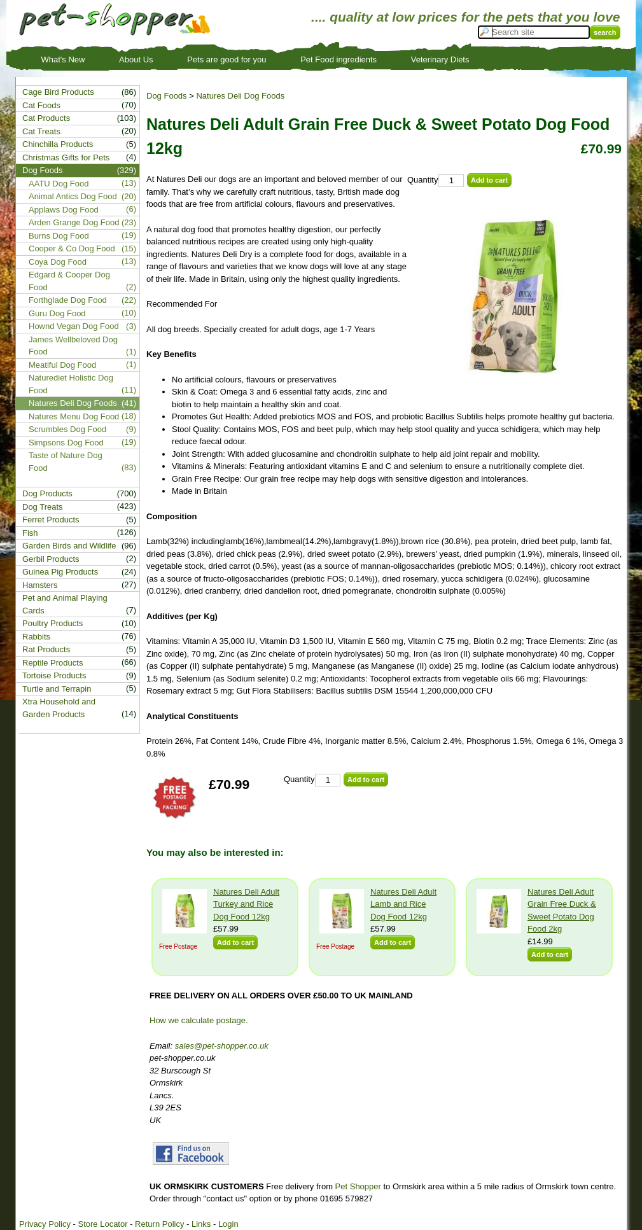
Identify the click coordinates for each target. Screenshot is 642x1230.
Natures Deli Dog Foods (240, 96)
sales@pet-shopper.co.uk (222, 1046)
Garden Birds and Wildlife (69, 545)
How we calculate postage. (199, 1020)
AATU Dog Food (58, 183)
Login (228, 1224)
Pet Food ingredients (338, 59)
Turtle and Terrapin (56, 689)
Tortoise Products (54, 675)
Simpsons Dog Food (66, 442)
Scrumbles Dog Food (67, 429)
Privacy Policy (45, 1224)
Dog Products (47, 493)
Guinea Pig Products (60, 572)
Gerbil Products (51, 559)
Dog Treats (42, 507)
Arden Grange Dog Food (74, 222)
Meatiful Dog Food (62, 365)
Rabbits (36, 636)
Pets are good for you (226, 59)
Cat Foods (41, 105)
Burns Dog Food (59, 236)
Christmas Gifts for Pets (65, 157)
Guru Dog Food (57, 313)
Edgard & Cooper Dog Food (69, 281)
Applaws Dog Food (64, 209)
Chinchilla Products (57, 144)
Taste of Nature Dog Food (65, 462)
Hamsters (40, 585)
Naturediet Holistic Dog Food (71, 384)
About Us (136, 59)
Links (201, 1224)
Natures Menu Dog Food (74, 416)
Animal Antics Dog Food (73, 196)
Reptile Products (52, 662)
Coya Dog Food (58, 262)
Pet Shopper (358, 1186)
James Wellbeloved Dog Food (73, 346)
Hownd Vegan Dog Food (74, 326)
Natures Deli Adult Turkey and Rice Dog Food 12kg (246, 904)
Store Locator (102, 1224)
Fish (30, 533)
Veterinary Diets (440, 59)
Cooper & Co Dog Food (72, 248)
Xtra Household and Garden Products (58, 708)
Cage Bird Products (58, 92)
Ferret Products (51, 519)
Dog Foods (166, 96)
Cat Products (46, 118)
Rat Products (46, 649)
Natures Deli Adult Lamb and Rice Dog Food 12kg (403, 904)
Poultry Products (52, 623)
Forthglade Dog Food (68, 300)
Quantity (422, 180)
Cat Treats (41, 131)
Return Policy (159, 1224)
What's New (63, 59)
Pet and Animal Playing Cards (65, 604)
